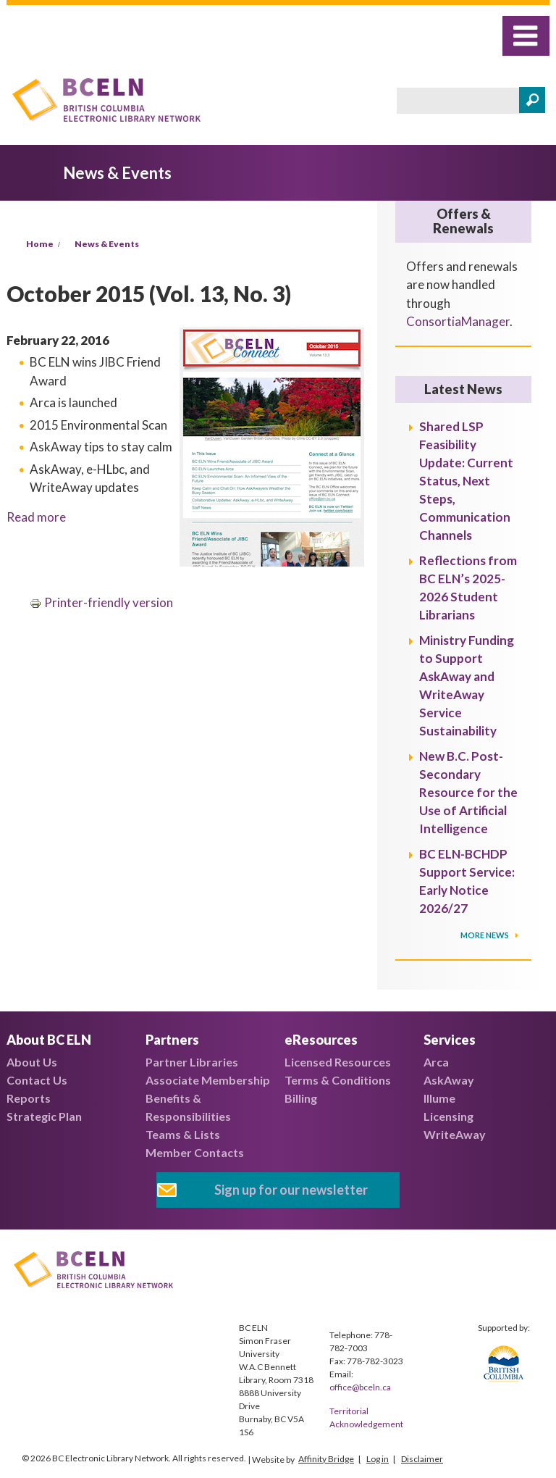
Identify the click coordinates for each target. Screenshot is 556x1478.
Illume (439, 1098)
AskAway (449, 1080)
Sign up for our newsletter (291, 1190)
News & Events (107, 243)
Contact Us (37, 1080)
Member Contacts (195, 1152)
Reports (29, 1098)
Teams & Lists (183, 1134)
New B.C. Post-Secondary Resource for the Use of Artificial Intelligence (468, 792)
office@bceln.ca (360, 1387)
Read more (36, 517)
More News (485, 935)
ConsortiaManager (458, 321)
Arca (436, 1062)
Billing (301, 1098)
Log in (377, 1458)
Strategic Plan (44, 1116)
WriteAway (455, 1134)
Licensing (448, 1116)
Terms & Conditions (338, 1080)
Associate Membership (208, 1080)
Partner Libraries (192, 1062)
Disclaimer (422, 1458)
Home (40, 243)
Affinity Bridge (326, 1458)
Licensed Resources (338, 1062)
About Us (32, 1062)
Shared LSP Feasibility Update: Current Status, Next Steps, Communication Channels (466, 481)
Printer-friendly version (101, 602)
